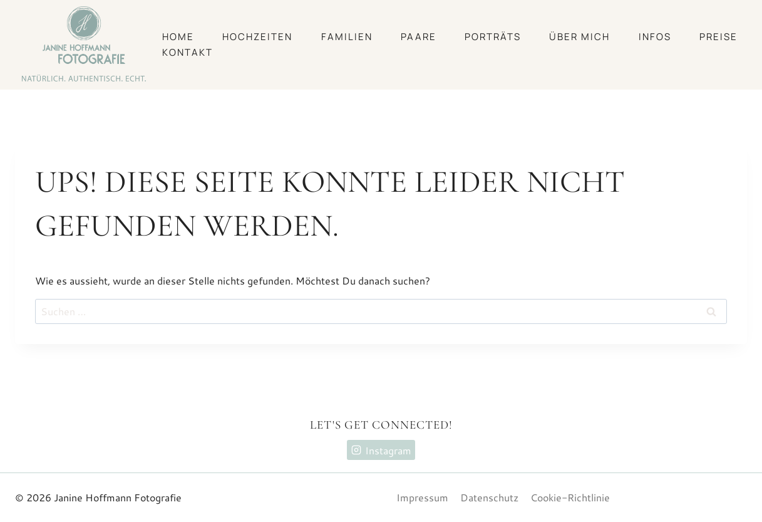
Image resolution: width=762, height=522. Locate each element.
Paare (418, 36)
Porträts (493, 36)
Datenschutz (489, 497)
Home (178, 36)
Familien (347, 36)
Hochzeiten (257, 36)
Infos (655, 36)
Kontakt (187, 52)
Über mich (579, 36)
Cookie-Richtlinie (570, 497)
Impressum (422, 497)
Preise (718, 36)
